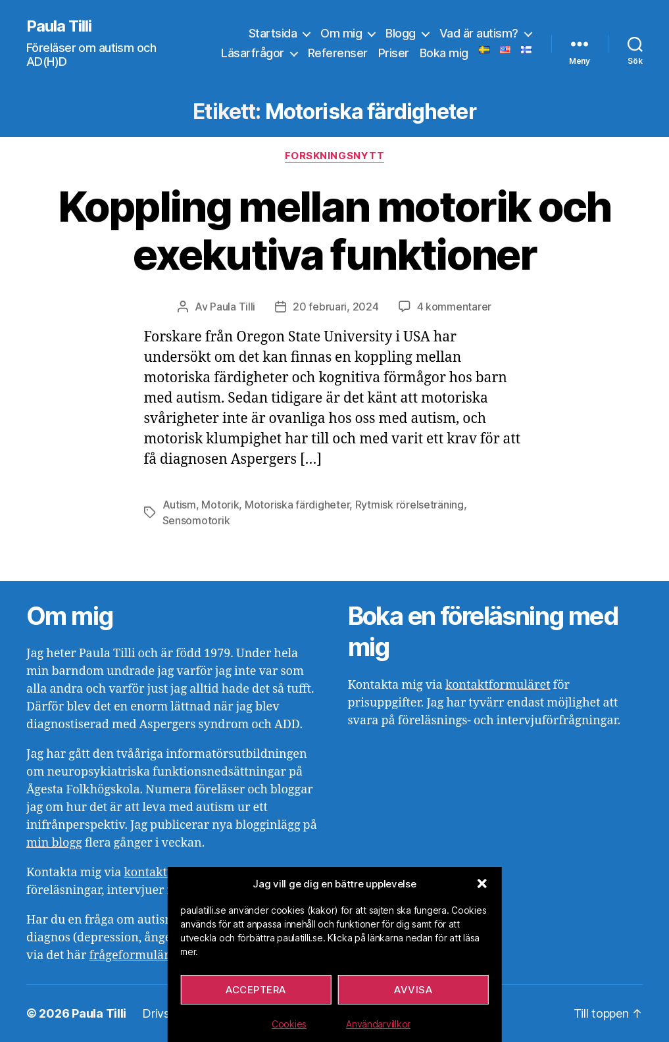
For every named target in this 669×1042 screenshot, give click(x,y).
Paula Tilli (58, 26)
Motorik (220, 504)
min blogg (54, 843)
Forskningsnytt (335, 156)
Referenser (338, 53)
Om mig (341, 33)
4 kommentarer (454, 306)
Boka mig (444, 53)
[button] (482, 883)
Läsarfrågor (252, 53)
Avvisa (413, 989)
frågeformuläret (134, 955)
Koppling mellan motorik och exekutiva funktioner (334, 230)
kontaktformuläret (498, 685)
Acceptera (256, 989)
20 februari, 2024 (335, 306)
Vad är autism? (478, 33)
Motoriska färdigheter (297, 504)
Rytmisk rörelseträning (409, 504)
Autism (179, 504)
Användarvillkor (378, 1024)
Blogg (400, 33)
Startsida (273, 33)
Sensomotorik (196, 520)
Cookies (289, 1024)
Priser (393, 53)
